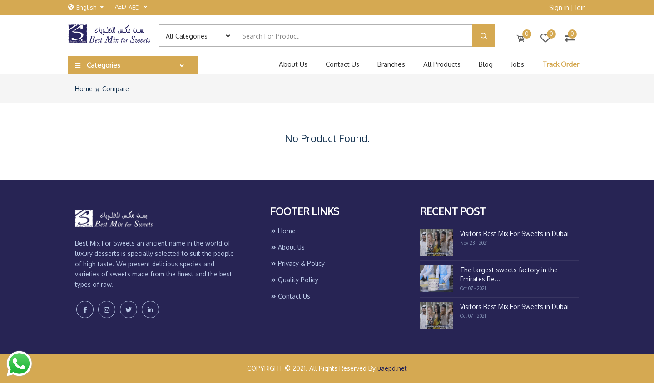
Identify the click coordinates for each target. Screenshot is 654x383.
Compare (115, 89)
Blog (486, 64)
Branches (391, 64)
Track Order (560, 64)
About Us (293, 64)
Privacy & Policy (297, 263)
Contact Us (342, 64)
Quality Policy (294, 280)
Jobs (517, 64)
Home (84, 89)
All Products (442, 64)
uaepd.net (392, 368)
